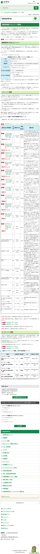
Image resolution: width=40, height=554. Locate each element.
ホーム (2, 12)
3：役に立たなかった (8, 411)
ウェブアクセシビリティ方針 (8, 511)
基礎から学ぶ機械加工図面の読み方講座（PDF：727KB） (8, 146)
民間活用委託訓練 (7, 470)
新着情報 (5, 458)
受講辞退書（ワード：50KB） (12, 324)
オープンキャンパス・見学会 (10, 467)
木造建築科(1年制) (7, 482)
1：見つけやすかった (8, 417)
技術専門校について (8, 434)
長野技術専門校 (7, 12)
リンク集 (4, 519)
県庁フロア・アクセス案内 (8, 525)
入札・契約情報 (6, 446)
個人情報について (6, 514)
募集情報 (5, 437)
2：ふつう (5, 409)
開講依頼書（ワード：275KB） (12, 348)
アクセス (5, 449)
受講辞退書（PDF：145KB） (12, 322)
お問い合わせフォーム (13, 45)
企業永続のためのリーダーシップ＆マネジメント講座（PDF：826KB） (8, 154)
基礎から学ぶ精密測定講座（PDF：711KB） (8, 163)
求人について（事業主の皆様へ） (11, 443)
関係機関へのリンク (8, 464)
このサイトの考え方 (7, 508)
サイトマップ (6, 461)
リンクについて (6, 522)
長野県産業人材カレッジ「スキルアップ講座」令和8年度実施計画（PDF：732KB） (22, 123)
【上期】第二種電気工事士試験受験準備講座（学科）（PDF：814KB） (8, 135)
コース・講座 (6, 440)
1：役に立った (6, 407)
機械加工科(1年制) (7, 485)
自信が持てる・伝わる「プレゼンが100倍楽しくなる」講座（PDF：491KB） (8, 226)
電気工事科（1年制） (8, 479)
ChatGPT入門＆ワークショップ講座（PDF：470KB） (8, 180)
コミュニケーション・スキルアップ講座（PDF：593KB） (8, 197)
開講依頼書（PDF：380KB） (12, 346)
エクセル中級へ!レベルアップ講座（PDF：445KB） (8, 188)
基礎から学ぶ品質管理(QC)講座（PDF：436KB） (8, 215)
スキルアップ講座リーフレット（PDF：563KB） (15, 39)
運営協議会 (5, 488)
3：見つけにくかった (8, 421)
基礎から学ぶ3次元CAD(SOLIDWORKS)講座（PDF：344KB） (8, 205)
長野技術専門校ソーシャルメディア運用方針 (13, 491)
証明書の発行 (6, 452)
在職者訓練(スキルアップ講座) (10, 476)
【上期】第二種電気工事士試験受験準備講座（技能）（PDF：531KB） (8, 172)
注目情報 (5, 455)
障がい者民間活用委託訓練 (9, 473)
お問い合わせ (5, 528)
